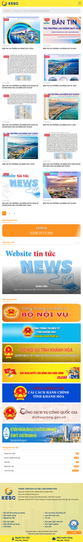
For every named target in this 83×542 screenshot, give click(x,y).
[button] (75, 243)
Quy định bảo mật (52, 515)
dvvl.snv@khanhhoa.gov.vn (30, 494)
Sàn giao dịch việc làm (54, 522)
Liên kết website (9, 299)
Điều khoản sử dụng (11, 524)
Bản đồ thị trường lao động (14, 513)
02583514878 (39, 492)
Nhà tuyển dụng (9, 515)
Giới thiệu (7, 526)
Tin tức (47, 518)
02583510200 (48, 492)
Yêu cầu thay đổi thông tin (55, 513)
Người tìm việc (9, 518)
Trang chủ (7, 11)
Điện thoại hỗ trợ (9, 220)
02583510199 (29, 492)
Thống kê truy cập (10, 447)
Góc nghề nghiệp (51, 524)
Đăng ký (25, 540)
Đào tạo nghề (8, 522)
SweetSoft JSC (50, 534)
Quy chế (48, 526)
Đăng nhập (18, 540)
